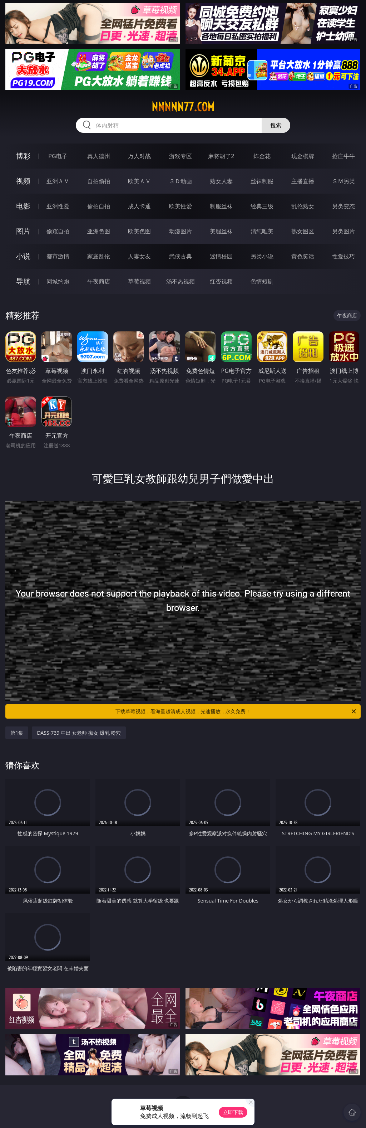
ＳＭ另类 (343, 181)
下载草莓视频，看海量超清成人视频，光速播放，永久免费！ (236, 711)
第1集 (16, 732)
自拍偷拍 (98, 181)
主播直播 (302, 181)
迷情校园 (221, 256)
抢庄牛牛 (343, 156)
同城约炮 (57, 281)
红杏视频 (221, 281)
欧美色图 (139, 231)
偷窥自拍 (57, 231)
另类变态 (343, 206)
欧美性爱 (180, 206)
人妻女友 (139, 256)
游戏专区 (180, 156)
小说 (23, 256)
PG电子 (57, 156)
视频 (23, 181)
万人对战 (139, 156)
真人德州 (98, 156)
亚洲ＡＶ (57, 181)
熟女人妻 (221, 181)
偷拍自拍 (98, 206)
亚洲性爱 (57, 206)
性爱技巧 (343, 256)
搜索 (276, 125)
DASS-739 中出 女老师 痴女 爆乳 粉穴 (79, 732)
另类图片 (343, 231)
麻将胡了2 (221, 156)
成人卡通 (139, 206)
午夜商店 (98, 281)
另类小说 (262, 256)
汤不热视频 (180, 281)
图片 (23, 231)
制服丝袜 (221, 206)
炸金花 (262, 156)
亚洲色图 (98, 231)
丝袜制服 (262, 181)
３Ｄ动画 (180, 181)
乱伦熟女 (302, 206)
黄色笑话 (302, 256)
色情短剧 (262, 281)
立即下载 (233, 1112)
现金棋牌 (302, 156)
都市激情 (57, 256)
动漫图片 (180, 231)
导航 (23, 281)
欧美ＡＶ (139, 181)
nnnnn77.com (183, 107)
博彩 (23, 156)
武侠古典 (180, 256)
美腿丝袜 (221, 231)
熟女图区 (302, 231)
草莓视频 (139, 281)
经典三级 (262, 206)
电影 (23, 206)
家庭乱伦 (98, 256)
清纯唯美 (262, 231)
